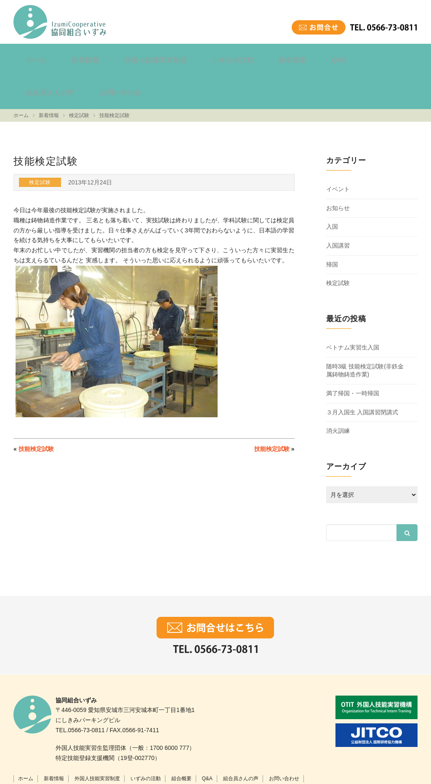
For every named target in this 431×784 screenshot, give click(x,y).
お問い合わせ (384, 56)
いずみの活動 (194, 56)
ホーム (31, 56)
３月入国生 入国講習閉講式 (362, 372)
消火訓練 (338, 391)
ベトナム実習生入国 (352, 307)
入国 (332, 187)
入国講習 (338, 206)
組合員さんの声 (325, 56)
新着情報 (69, 56)
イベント (338, 149)
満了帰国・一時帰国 (352, 353)
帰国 (332, 224)
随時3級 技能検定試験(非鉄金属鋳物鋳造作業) (365, 330)
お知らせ (338, 168)
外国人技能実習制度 (128, 56)
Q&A (279, 56)
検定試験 (338, 243)
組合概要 (243, 56)
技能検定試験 (36, 408)
